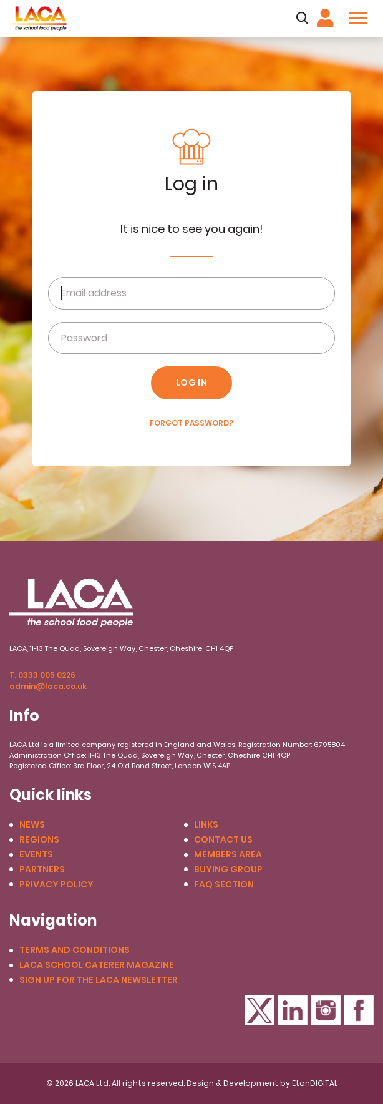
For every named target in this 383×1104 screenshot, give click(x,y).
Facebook (359, 1010)
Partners (42, 870)
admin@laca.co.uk (48, 686)
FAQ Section (224, 885)
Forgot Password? (191, 423)
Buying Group (228, 870)
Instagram (326, 1010)
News (32, 825)
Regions (39, 840)
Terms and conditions (74, 950)
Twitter (259, 1010)
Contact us (223, 840)
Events (36, 855)
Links (206, 825)
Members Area (228, 855)
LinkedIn (293, 1010)
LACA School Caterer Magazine (96, 965)
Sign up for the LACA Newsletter (98, 980)
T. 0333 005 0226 (42, 675)
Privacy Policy (56, 885)
